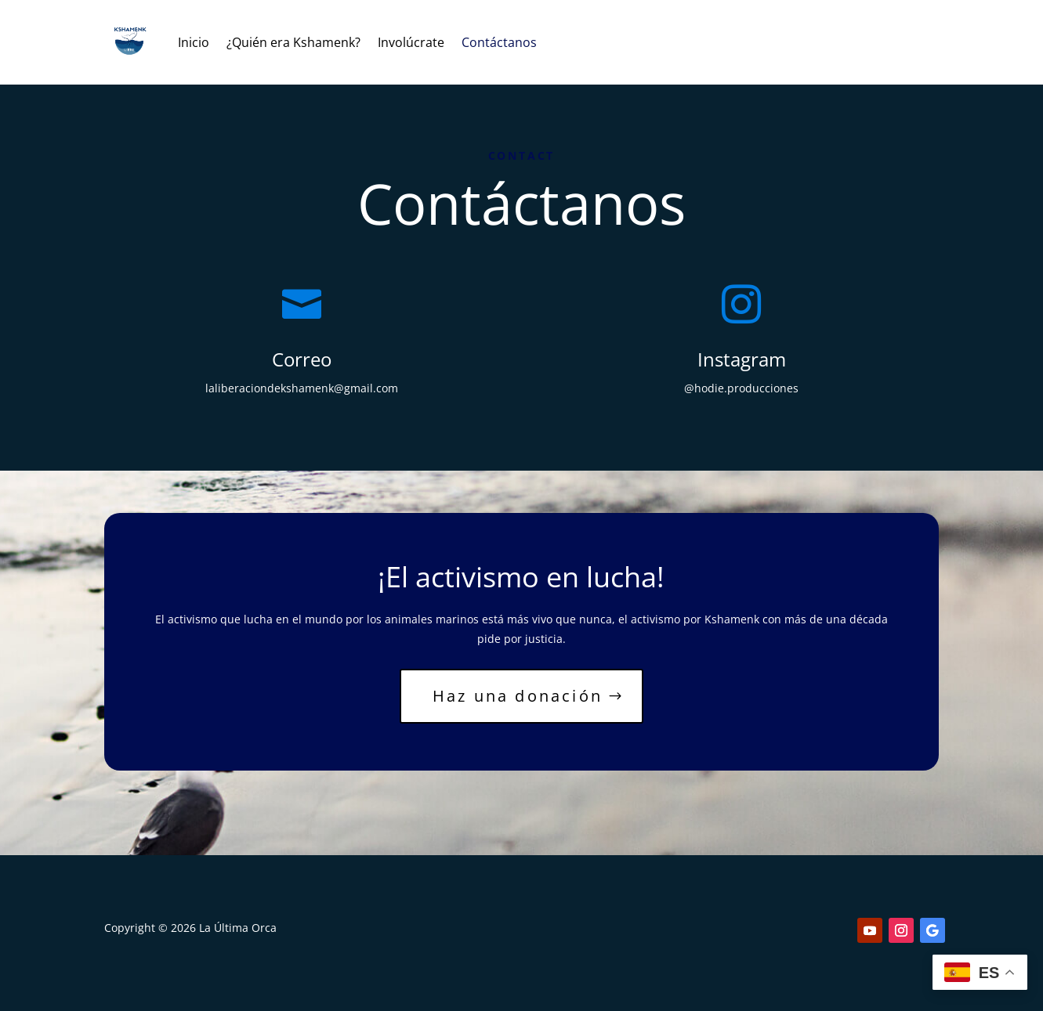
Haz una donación (518, 695)
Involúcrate (411, 42)
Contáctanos (499, 42)
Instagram (741, 359)
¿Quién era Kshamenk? (293, 42)
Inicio (193, 42)
